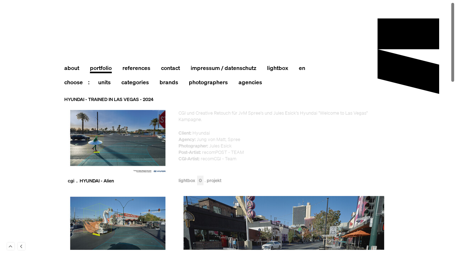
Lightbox (191, 181)
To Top (10, 246)
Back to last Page (21, 246)
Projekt (214, 181)
